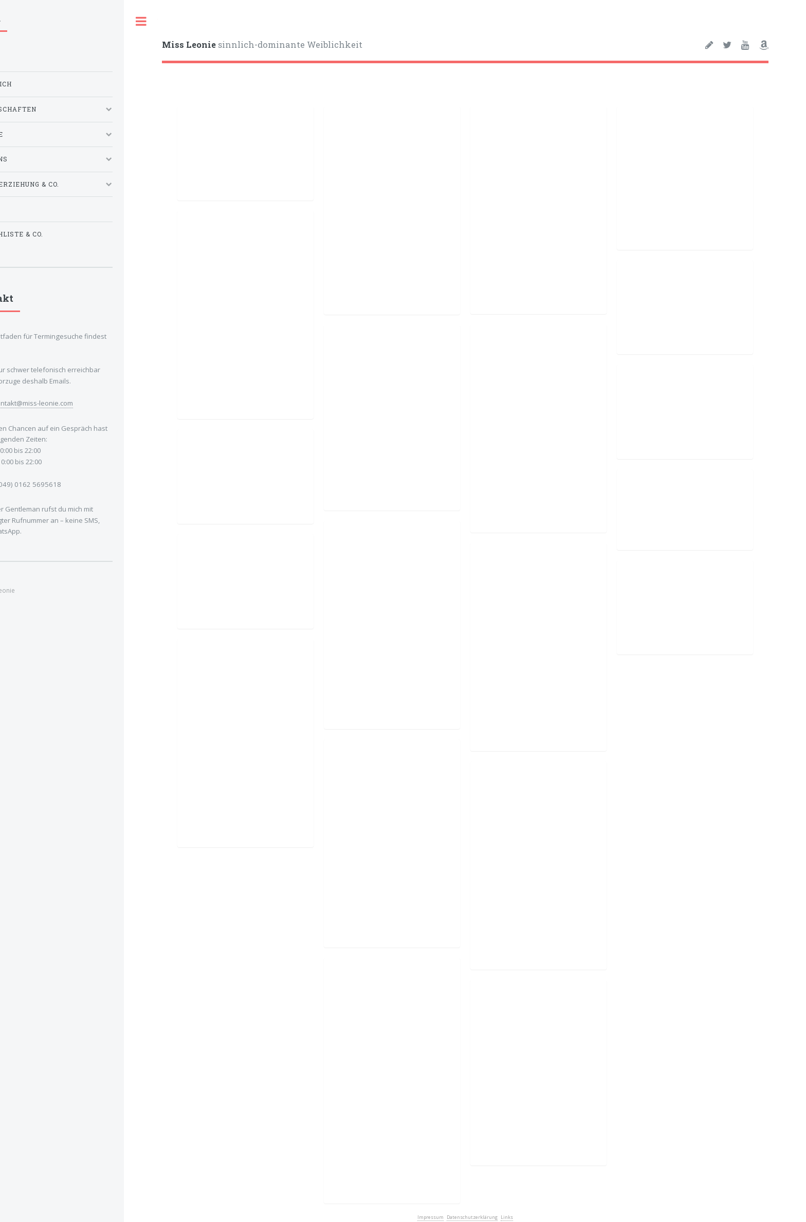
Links (507, 1217)
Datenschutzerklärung (472, 1217)
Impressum (430, 1217)
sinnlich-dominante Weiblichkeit (262, 44)
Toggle (141, 21)
